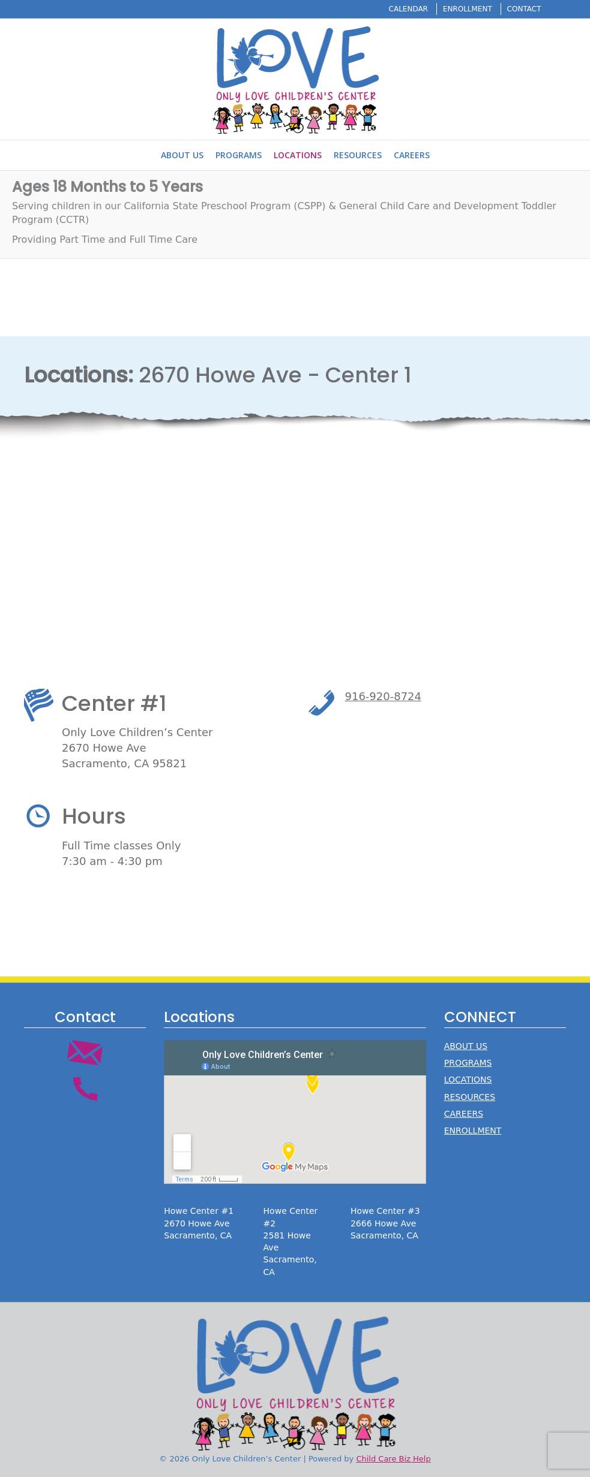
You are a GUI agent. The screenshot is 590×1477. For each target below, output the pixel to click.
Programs (238, 155)
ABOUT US (465, 1046)
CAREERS (463, 1114)
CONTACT (524, 9)
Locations (298, 155)
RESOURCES (469, 1097)
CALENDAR (408, 9)
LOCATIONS (468, 1079)
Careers (412, 155)
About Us (182, 155)
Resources (358, 155)
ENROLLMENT (467, 9)
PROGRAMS (468, 1063)
